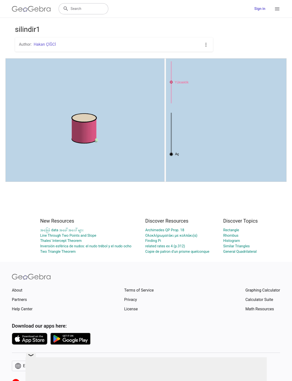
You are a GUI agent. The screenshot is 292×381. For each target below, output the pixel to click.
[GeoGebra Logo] (31, 9)
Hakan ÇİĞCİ (45, 44)
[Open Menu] (277, 9)
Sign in (259, 9)
